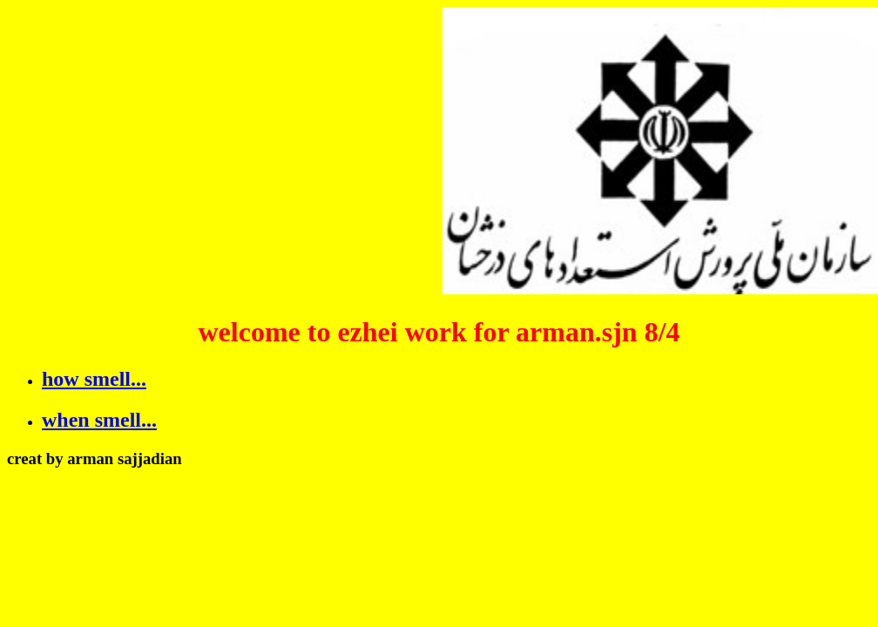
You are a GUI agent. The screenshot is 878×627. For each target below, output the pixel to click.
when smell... (99, 419)
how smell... (94, 378)
